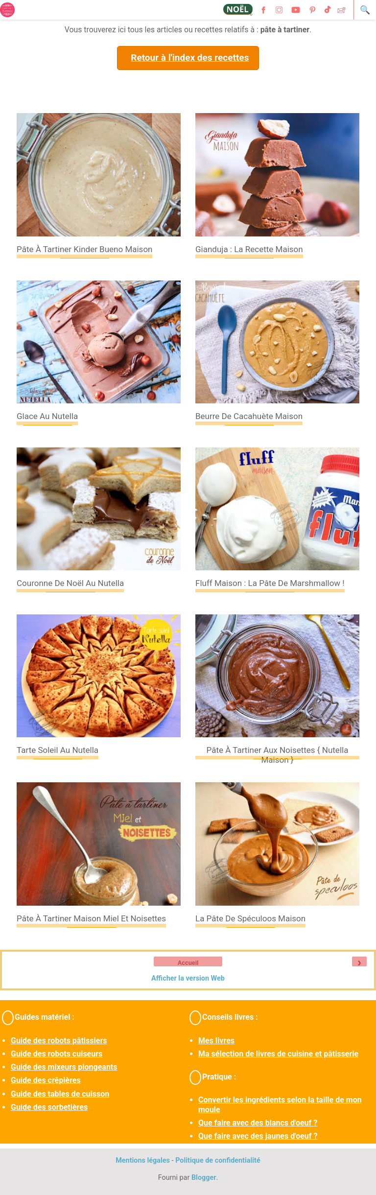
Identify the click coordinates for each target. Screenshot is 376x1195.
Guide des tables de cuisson (60, 1094)
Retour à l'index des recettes (190, 57)
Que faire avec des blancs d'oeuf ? (257, 1122)
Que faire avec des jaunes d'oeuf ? (257, 1136)
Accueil (188, 963)
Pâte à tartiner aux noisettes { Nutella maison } (278, 755)
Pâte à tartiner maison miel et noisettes (91, 918)
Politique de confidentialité (217, 1160)
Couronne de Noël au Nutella (70, 583)
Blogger (203, 1177)
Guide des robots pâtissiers (59, 1040)
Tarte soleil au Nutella (57, 750)
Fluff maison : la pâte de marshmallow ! (270, 583)
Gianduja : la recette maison (249, 249)
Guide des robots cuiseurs (56, 1053)
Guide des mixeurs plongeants (64, 1067)
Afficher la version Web (188, 978)
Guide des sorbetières (49, 1107)
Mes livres (216, 1040)
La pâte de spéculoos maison (250, 918)
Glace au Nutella (47, 416)
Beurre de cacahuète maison (249, 416)
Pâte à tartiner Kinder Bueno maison (84, 249)
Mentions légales (143, 1160)
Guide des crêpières (46, 1080)
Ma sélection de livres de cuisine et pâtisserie (278, 1053)
